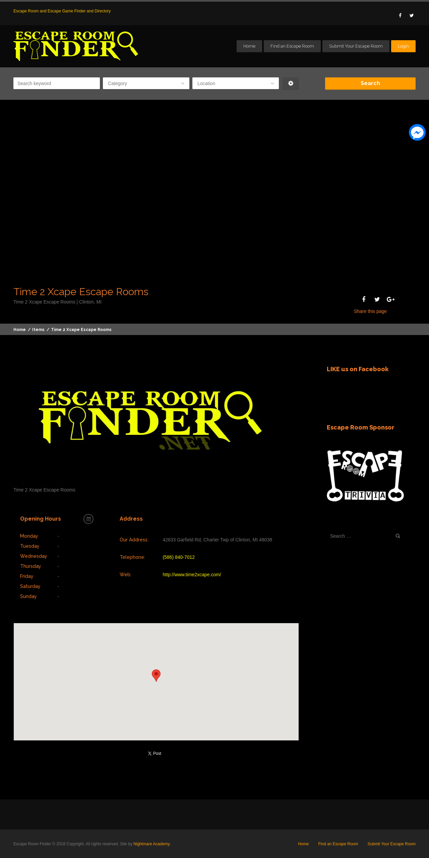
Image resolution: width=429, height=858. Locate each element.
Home (249, 46)
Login (403, 46)
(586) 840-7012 (179, 557)
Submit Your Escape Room (356, 46)
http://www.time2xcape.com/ (192, 574)
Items (38, 329)
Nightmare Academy (151, 844)
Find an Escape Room (292, 46)
